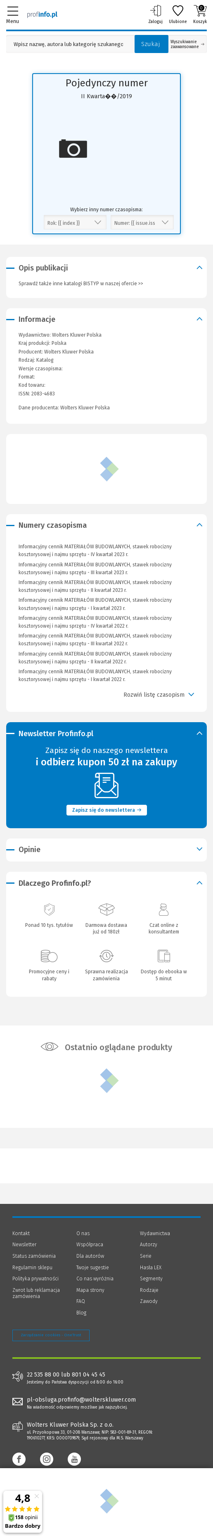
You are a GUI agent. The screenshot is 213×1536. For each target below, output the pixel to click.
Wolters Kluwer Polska (69, 352)
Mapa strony (90, 1290)
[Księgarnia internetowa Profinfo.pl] (42, 14)
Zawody (149, 1301)
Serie (145, 1256)
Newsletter (24, 1244)
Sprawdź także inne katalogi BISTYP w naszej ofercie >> (81, 283)
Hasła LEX (150, 1267)
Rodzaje (149, 1290)
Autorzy (148, 1244)
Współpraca (89, 1244)
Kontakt (21, 1233)
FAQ (80, 1301)
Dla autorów (90, 1256)
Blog (81, 1313)
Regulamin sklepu (32, 1267)
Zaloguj (155, 14)
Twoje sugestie (92, 1267)
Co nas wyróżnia (95, 1279)
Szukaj (150, 44)
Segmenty (151, 1279)
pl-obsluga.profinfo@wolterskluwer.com (81, 1399)
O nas (83, 1233)
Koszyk (200, 14)
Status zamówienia (34, 1256)
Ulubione (178, 14)
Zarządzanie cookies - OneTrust (51, 1335)
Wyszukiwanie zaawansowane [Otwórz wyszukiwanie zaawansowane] (187, 44)
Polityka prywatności (35, 1279)
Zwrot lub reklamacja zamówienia (36, 1293)
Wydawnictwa (155, 1233)
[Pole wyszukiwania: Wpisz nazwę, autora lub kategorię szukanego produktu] (68, 44)
